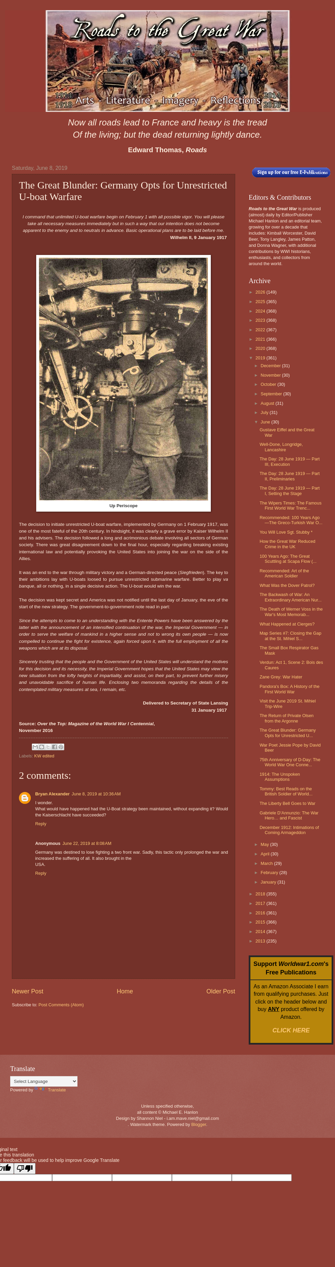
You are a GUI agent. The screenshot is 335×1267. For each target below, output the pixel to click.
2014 (260, 931)
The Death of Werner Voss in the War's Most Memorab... (291, 612)
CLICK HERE (291, 1030)
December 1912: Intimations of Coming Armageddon (289, 830)
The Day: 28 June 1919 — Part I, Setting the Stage (290, 491)
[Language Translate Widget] (43, 1081)
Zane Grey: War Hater (281, 676)
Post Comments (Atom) (61, 1004)
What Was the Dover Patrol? (287, 585)
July (265, 412)
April (265, 853)
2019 (260, 357)
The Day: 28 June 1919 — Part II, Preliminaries (290, 476)
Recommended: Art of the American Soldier (284, 573)
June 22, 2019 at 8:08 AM (86, 843)
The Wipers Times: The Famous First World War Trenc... (290, 505)
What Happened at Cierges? (287, 624)
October (269, 384)
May (265, 844)
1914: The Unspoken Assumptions (280, 777)
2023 (260, 320)
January (269, 882)
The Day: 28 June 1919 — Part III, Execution (290, 461)
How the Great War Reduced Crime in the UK (287, 544)
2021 (260, 339)
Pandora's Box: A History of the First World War (289, 689)
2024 (260, 311)
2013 (260, 941)
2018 (260, 893)
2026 (260, 292)
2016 (260, 912)
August (268, 403)
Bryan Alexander (52, 793)
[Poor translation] (25, 1168)
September (272, 393)
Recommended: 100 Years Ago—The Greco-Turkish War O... (291, 520)
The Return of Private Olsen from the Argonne (287, 718)
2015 (260, 922)
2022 (260, 329)
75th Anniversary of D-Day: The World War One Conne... (290, 762)
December (271, 365)
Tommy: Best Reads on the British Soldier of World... (286, 791)
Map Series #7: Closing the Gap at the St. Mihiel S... (290, 636)
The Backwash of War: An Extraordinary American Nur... (290, 597)
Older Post (220, 991)
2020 (260, 348)
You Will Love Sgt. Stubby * (286, 532)
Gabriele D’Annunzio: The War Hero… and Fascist (289, 815)
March (267, 863)
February (270, 872)
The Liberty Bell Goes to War (287, 803)
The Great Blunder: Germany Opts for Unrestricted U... (288, 733)
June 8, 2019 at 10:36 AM (96, 793)
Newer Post (27, 991)
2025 (260, 301)
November (271, 375)
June (266, 421)
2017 (260, 903)
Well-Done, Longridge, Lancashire (281, 447)
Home (125, 991)
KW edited (44, 755)
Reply (40, 823)
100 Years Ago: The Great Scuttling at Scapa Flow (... (288, 559)
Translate (50, 1089)
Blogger (198, 1124)
